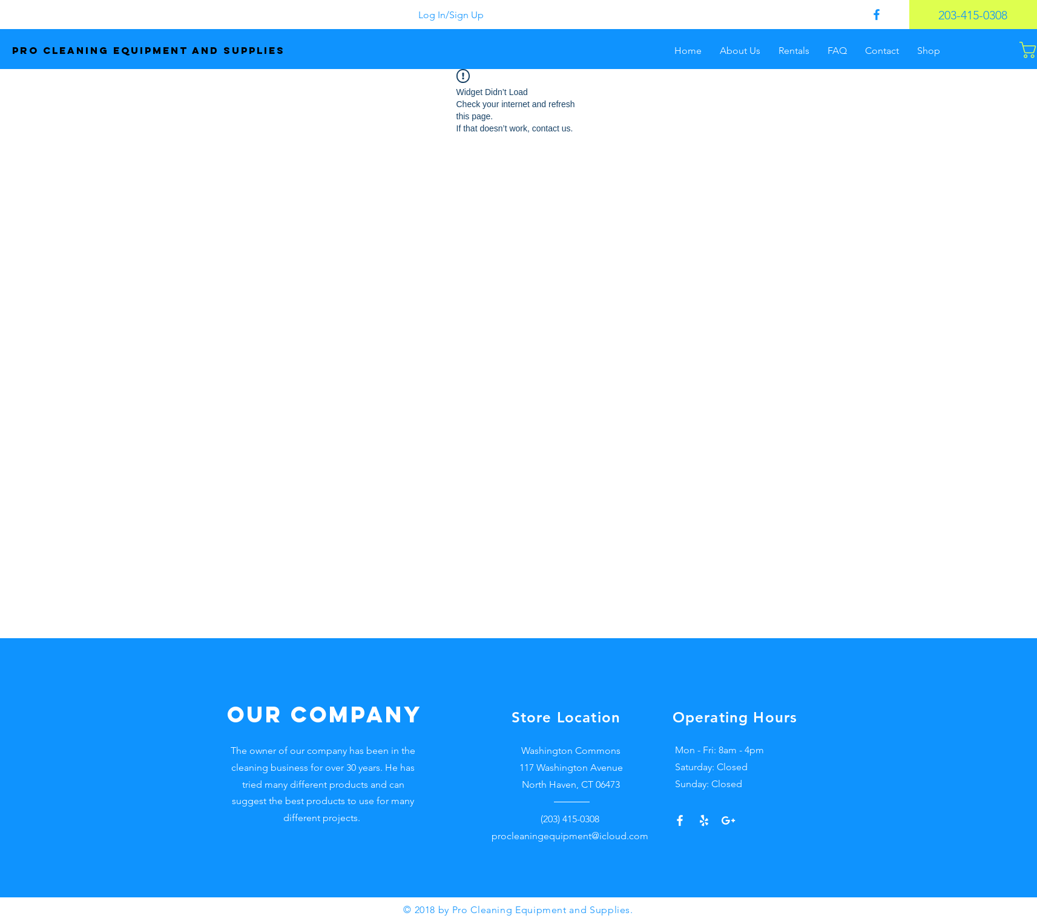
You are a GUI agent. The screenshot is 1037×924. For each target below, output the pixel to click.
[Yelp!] (704, 820)
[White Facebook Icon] (680, 820)
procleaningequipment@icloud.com (570, 836)
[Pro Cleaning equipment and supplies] (176, 50)
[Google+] (728, 820)
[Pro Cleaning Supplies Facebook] (876, 14)
